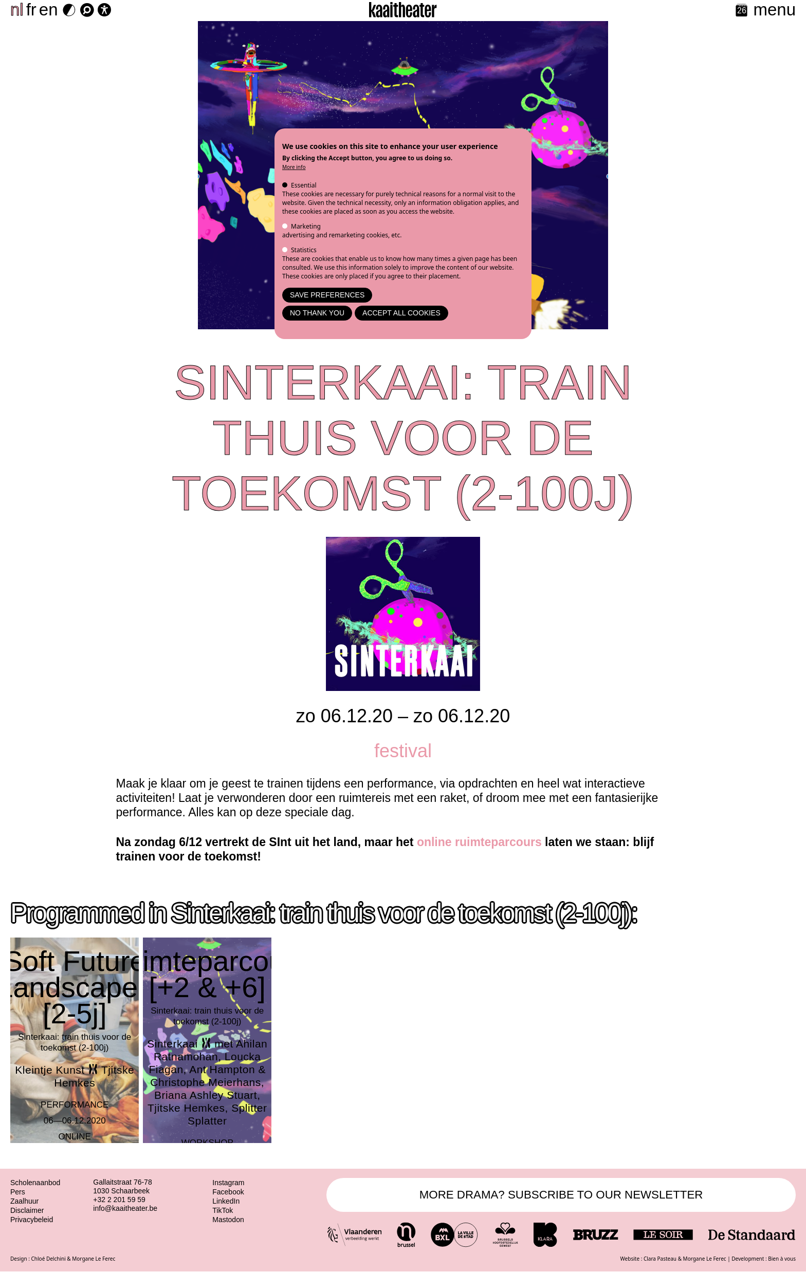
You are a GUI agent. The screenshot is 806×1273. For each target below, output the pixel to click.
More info (294, 167)
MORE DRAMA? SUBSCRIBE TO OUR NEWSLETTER (561, 1195)
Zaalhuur (24, 1201)
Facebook (228, 1192)
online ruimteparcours (479, 842)
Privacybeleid (31, 1219)
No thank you (317, 313)
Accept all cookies (401, 313)
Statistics (304, 250)
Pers (17, 1192)
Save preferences (327, 295)
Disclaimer (27, 1210)
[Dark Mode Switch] (69, 10)
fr (31, 9)
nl (17, 9)
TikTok (222, 1210)
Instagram (228, 1182)
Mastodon (228, 1219)
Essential (304, 185)
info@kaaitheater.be (125, 1208)
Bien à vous (782, 1259)
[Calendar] (741, 11)
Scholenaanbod (35, 1182)
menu (774, 9)
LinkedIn (226, 1201)
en (48, 9)
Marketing (306, 226)
